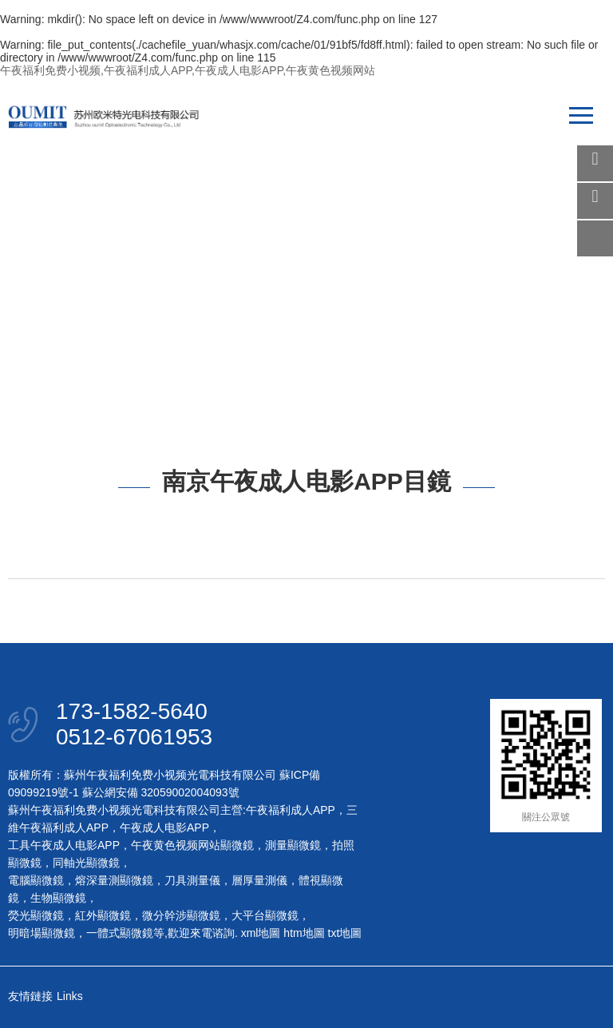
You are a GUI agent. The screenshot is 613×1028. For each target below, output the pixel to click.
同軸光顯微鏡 (86, 862)
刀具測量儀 (192, 880)
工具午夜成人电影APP (64, 845)
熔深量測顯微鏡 (114, 880)
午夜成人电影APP (164, 827)
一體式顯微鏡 (119, 933)
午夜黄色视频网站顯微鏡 (192, 845)
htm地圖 (303, 933)
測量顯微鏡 (293, 845)
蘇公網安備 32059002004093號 (159, 792)
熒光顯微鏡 (36, 915)
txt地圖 (345, 933)
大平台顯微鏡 (265, 915)
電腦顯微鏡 (36, 880)
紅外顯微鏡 (103, 915)
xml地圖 (261, 933)
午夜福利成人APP (290, 810)
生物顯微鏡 (58, 897)
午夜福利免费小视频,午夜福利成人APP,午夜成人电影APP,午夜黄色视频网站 (187, 70)
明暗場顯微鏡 (41, 933)
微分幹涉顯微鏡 (181, 915)
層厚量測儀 (259, 880)
